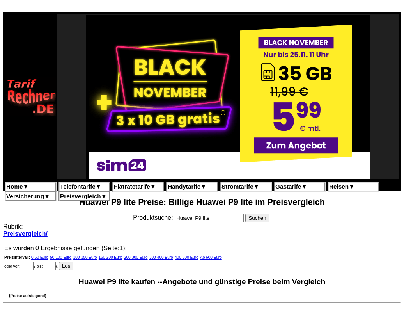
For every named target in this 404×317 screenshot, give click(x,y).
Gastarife (291, 186)
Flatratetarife (135, 186)
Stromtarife (240, 186)
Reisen (341, 186)
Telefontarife (80, 186)
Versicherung (28, 196)
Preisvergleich (83, 196)
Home (17, 186)
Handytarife (187, 186)
